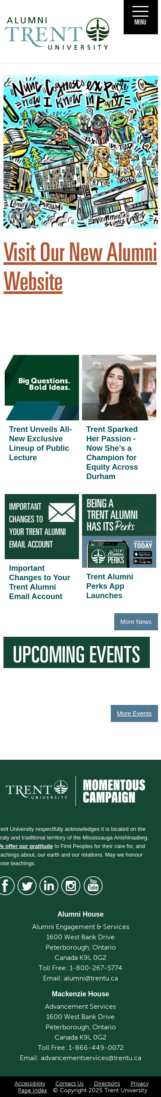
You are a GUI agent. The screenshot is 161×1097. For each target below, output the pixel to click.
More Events (134, 713)
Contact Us (69, 1084)
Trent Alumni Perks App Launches (109, 586)
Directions (107, 1084)
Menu (140, 22)
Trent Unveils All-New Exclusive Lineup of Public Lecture (40, 443)
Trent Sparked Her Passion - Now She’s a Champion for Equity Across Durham (112, 453)
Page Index (32, 1091)
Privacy (140, 1084)
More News (136, 621)
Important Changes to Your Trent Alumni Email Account (39, 582)
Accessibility (30, 1084)
